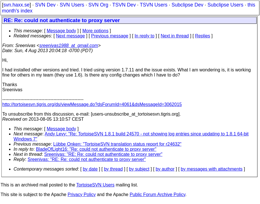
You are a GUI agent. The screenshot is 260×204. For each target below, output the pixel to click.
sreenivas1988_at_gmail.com (68, 45)
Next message (70, 35)
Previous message (109, 35)
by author (165, 169)
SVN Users (72, 5)
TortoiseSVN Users (95, 184)
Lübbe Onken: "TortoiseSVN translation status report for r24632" (117, 144)
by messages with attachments (211, 169)
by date (90, 169)
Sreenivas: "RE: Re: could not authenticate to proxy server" (103, 154)
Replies (202, 35)
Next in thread (175, 35)
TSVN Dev (124, 5)
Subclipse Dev (187, 5)
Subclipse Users (225, 5)
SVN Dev (45, 5)
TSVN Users (153, 5)
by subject (139, 169)
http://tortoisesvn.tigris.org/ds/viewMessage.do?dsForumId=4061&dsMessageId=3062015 (92, 104)
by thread (113, 169)
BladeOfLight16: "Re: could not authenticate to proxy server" (96, 149)
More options (95, 30)
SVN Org (98, 5)
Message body (61, 30)
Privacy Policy (81, 194)
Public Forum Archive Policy (157, 194)
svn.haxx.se (16, 5)
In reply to (144, 35)
